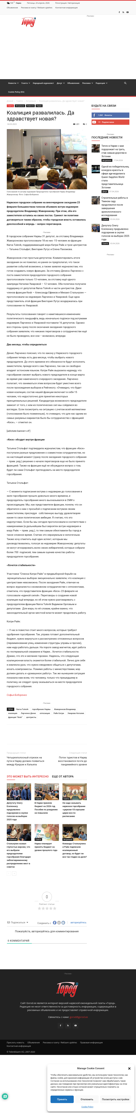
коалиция (12, 713)
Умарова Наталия (76, 713)
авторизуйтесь (78, 922)
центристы (31, 717)
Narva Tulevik (22, 709)
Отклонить (87, 1099)
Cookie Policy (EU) (16, 92)
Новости (13, 83)
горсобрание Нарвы (41, 709)
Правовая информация (91, 1042)
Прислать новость (15, 1042)
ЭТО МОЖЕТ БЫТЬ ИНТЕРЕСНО (28, 776)
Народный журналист (43, 83)
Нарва (39, 106)
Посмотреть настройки (115, 1099)
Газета (25, 83)
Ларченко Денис (28, 713)
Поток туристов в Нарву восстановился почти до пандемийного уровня (72, 761)
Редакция (102, 83)
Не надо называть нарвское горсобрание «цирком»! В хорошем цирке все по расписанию (73, 809)
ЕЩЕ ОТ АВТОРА (63, 776)
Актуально (31, 101)
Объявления (12, 7)
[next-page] (14, 873)
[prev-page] (9, 873)
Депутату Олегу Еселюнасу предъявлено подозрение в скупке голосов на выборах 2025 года (115, 232)
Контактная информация (66, 7)
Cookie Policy (87, 1107)
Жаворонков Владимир (65, 709)
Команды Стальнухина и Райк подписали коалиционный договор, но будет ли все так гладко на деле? (74, 850)
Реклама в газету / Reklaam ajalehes (36, 7)
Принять (62, 1099)
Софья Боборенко (17, 694)
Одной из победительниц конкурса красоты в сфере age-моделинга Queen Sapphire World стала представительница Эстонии (115, 177)
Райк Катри (59, 713)
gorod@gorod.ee (79, 1017)
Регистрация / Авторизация (67, 3)
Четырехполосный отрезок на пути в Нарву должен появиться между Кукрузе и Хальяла (25, 761)
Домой (10, 101)
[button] (129, 1068)
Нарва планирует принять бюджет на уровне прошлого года (46, 846)
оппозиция (45, 713)
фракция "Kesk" (15, 717)
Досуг (61, 83)
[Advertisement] (68, 54)
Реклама (87, 83)
